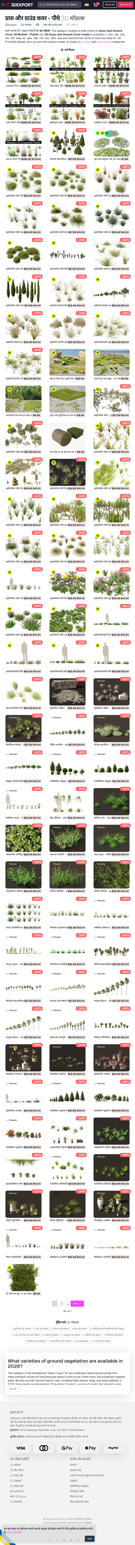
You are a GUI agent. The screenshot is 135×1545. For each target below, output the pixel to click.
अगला (77, 1303)
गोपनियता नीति (77, 1491)
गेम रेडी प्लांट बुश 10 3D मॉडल (19, 1293)
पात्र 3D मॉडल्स (41, 1328)
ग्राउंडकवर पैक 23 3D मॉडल (18, 85)
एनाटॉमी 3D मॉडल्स (100, 1341)
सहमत (89, 1538)
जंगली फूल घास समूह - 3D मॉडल (108, 378)
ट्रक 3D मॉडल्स (81, 1341)
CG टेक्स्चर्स (15, 1480)
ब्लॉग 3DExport (18, 1496)
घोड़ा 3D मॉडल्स (79, 1328)
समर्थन (73, 1465)
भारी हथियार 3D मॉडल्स (59, 1341)
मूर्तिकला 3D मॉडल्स (21, 1328)
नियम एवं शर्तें (76, 1496)
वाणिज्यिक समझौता (79, 1486)
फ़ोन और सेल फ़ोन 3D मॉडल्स (25, 1335)
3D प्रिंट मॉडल (17, 1470)
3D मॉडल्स (15, 1465)
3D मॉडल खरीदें (19, 1459)
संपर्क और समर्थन (80, 1459)
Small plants (104, 42)
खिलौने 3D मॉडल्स (92, 1335)
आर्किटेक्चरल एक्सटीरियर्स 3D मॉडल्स (106, 1328)
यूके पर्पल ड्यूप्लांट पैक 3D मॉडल (107, 159)
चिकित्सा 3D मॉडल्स (113, 1335)
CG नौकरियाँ (16, 1502)
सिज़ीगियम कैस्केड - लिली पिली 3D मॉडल (23, 744)
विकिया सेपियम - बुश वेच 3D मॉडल (109, 891)
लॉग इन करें (110, 4)
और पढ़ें (15, 1389)
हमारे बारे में (16, 1412)
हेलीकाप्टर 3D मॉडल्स (35, 1341)
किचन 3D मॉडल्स (60, 1328)
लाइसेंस (73, 1480)
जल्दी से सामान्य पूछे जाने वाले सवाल (87, 1475)
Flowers (86, 42)
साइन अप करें (125, 4)
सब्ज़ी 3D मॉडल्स (50, 1335)
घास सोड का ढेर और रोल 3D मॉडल (64, 451)
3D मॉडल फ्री (16, 1475)
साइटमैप (88, 1522)
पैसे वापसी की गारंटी (79, 1502)
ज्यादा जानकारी (14, 1532)
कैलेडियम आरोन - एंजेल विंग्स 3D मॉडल (22, 817)
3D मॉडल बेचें (16, 1486)
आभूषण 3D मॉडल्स (70, 1335)
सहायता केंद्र (75, 1470)
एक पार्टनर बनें (16, 1491)
